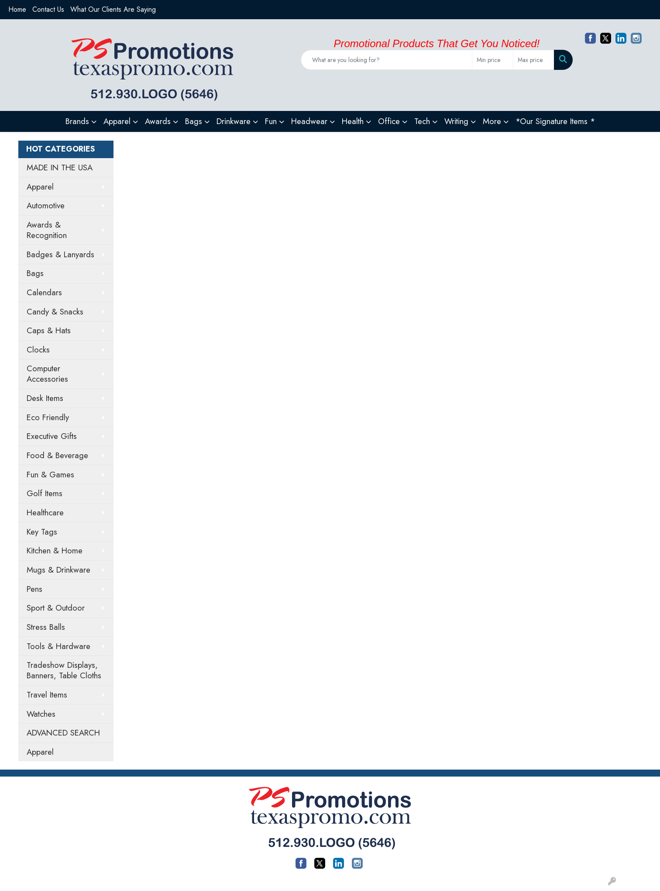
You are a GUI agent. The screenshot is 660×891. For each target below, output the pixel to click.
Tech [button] (422, 121)
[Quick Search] (386, 60)
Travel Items (47, 695)
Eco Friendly (48, 417)
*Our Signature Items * (555, 121)
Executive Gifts (52, 436)
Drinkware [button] (234, 121)
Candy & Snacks (55, 312)
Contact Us (48, 9)
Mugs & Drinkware (58, 570)
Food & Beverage (57, 455)
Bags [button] (193, 121)
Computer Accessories (47, 374)
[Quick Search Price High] (533, 60)
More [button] (492, 121)
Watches (41, 714)
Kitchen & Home (54, 550)
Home (17, 9)
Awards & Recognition (47, 230)
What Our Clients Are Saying (113, 9)
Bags (35, 273)
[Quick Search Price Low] (492, 60)
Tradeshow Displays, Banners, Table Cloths (64, 670)
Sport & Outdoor (56, 608)
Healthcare (45, 512)
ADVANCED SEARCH (63, 733)
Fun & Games (50, 474)
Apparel (40, 187)
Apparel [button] (117, 121)
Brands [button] (77, 121)
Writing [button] (456, 121)
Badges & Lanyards (60, 254)
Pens (34, 589)
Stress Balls (46, 627)
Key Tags (42, 532)
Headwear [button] (309, 121)
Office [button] (389, 121)
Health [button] (353, 121)
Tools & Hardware (58, 646)
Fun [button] (271, 121)
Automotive (46, 205)
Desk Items (45, 398)
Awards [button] (158, 121)
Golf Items (44, 493)
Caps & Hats (49, 330)
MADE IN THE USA (60, 167)
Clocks (38, 350)
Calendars (44, 292)
